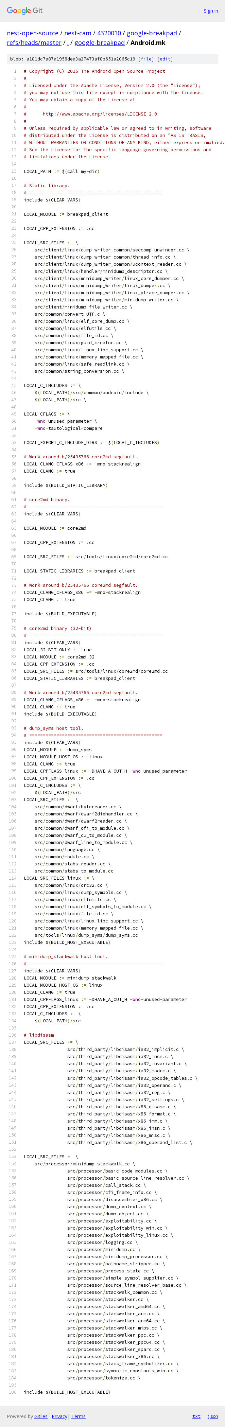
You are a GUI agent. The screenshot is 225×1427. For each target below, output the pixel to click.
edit (165, 59)
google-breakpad (152, 33)
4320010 (109, 33)
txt (196, 1416)
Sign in (211, 10)
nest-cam (77, 33)
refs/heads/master (34, 42)
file (146, 59)
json (212, 1416)
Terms (78, 1416)
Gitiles (41, 1416)
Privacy (59, 1416)
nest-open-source (32, 33)
